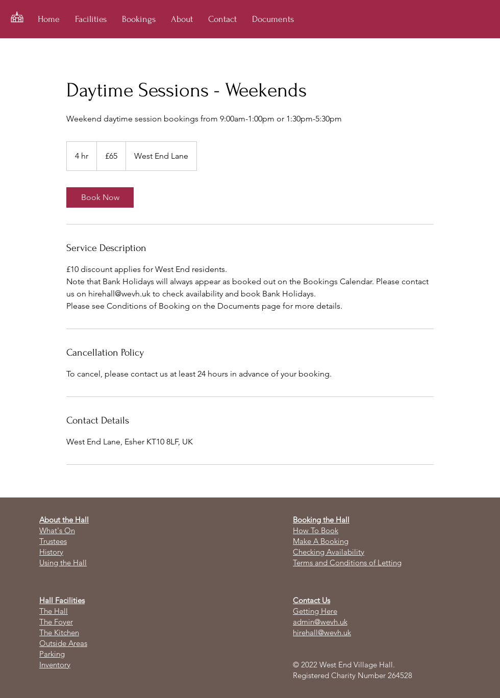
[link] (100, 197)
